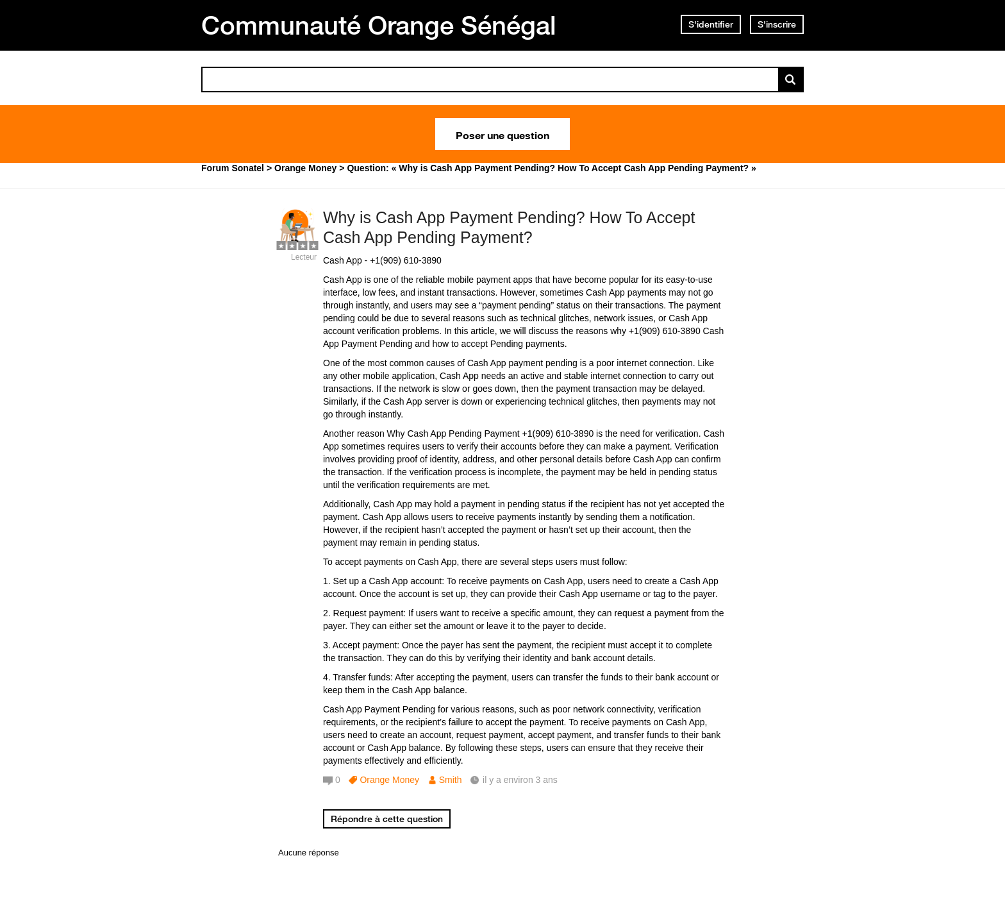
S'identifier (710, 24)
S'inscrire (777, 24)
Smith (450, 780)
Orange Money (389, 780)
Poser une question (502, 134)
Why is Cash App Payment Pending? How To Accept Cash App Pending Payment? (509, 227)
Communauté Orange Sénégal (378, 25)
